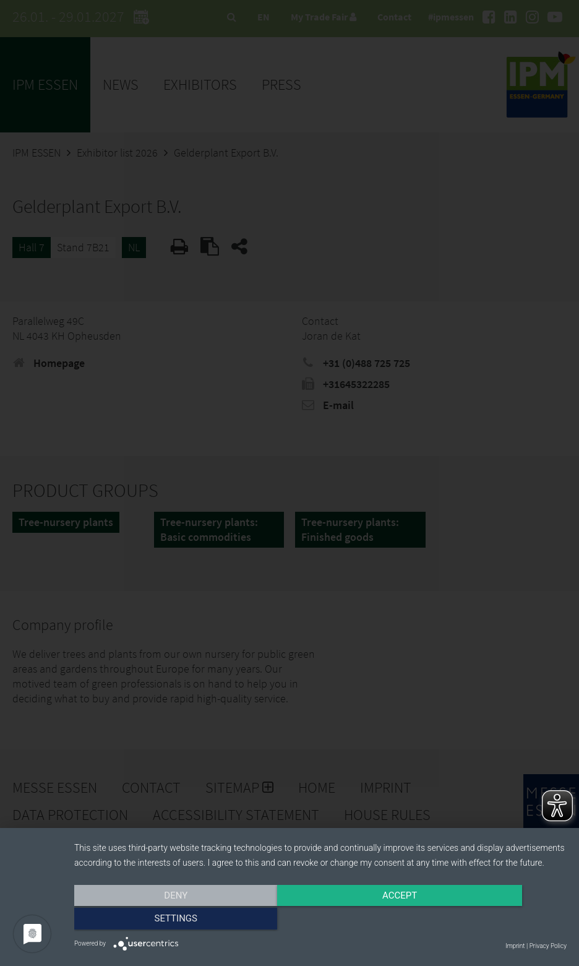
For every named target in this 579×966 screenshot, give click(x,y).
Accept (320, 920)
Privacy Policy (548, 945)
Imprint (515, 945)
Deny (148, 920)
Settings (493, 920)
